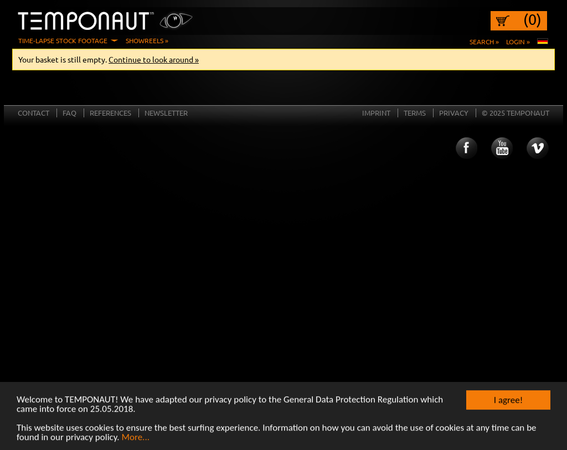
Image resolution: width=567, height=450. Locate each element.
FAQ (69, 112)
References (110, 112)
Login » (518, 41)
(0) (532, 19)
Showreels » (147, 40)
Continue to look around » (154, 59)
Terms (415, 112)
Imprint (376, 112)
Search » (484, 41)
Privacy (453, 112)
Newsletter (166, 112)
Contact (33, 112)
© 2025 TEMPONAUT (515, 112)
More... (135, 437)
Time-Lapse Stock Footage (62, 40)
